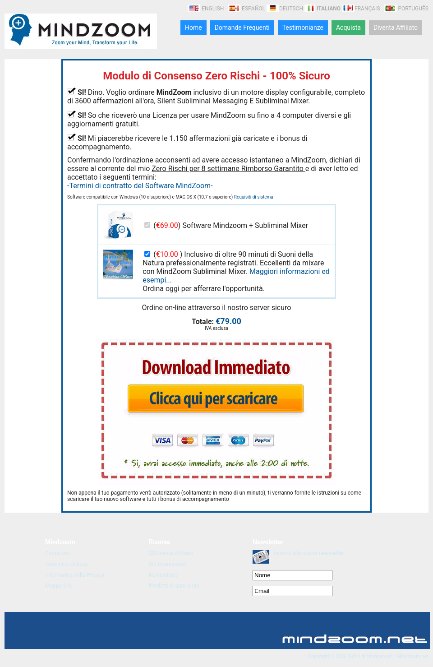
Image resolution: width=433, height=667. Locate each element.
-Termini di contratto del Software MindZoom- (139, 185)
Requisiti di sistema (253, 197)
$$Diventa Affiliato (171, 553)
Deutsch (285, 8)
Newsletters (163, 575)
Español (246, 8)
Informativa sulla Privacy (74, 575)
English (206, 8)
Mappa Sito (59, 586)
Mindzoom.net (412, 656)
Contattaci (57, 553)
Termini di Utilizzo (66, 564)
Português (406, 8)
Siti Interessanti (167, 564)
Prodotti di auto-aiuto (174, 586)
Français (361, 8)
